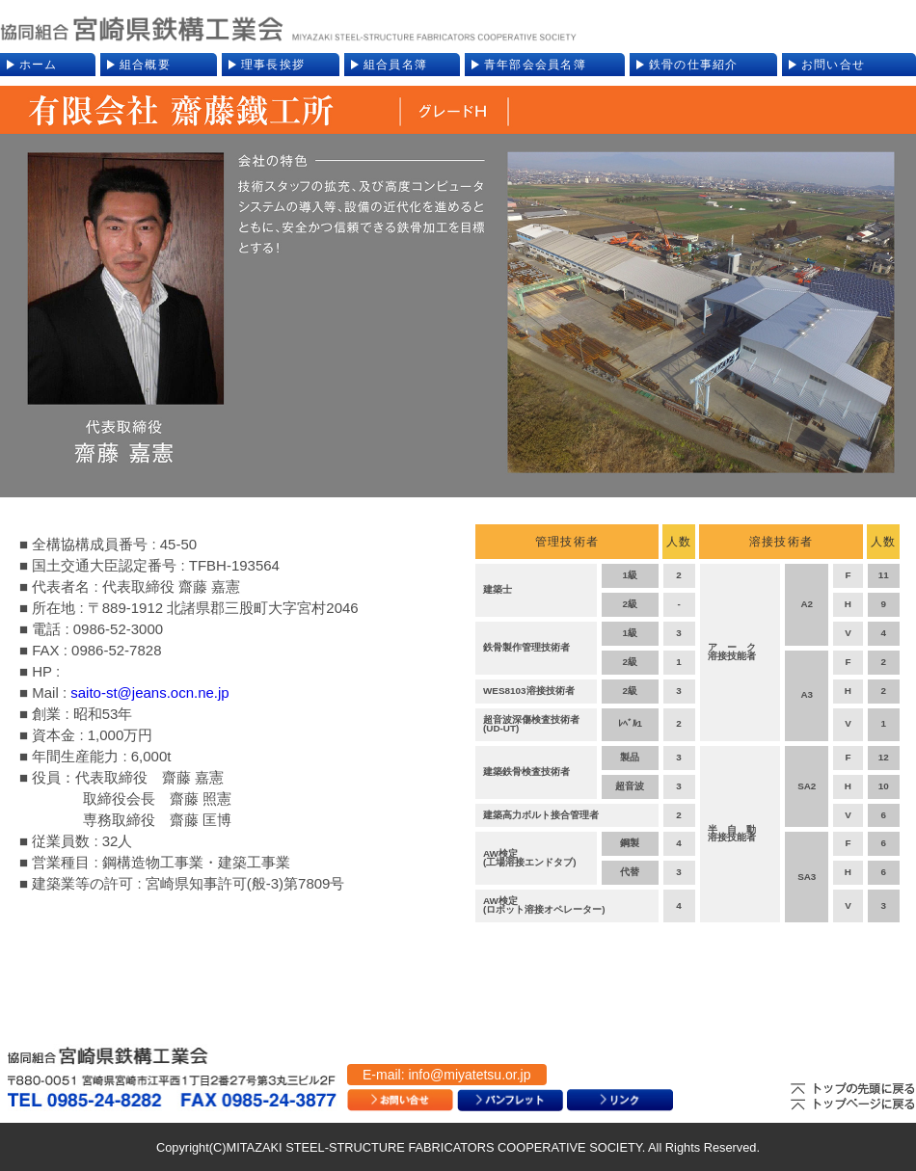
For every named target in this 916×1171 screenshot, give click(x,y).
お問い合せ (833, 64)
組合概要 (145, 64)
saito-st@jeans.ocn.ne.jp (149, 692)
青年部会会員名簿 (535, 64)
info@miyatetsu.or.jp (469, 1074)
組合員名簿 (395, 64)
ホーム (38, 64)
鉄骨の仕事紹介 (694, 64)
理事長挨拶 (273, 64)
